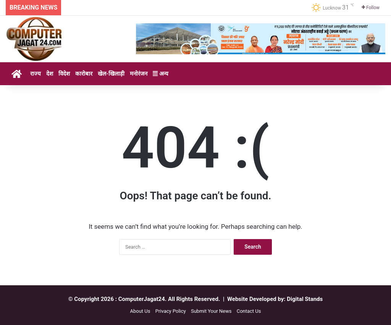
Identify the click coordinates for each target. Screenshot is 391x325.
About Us (140, 311)
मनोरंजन (138, 73)
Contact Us (249, 311)
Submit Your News (211, 311)
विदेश (64, 73)
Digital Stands (305, 299)
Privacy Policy (170, 311)
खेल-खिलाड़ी (111, 73)
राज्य (35, 73)
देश (49, 73)
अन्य (160, 73)
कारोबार (83, 73)
